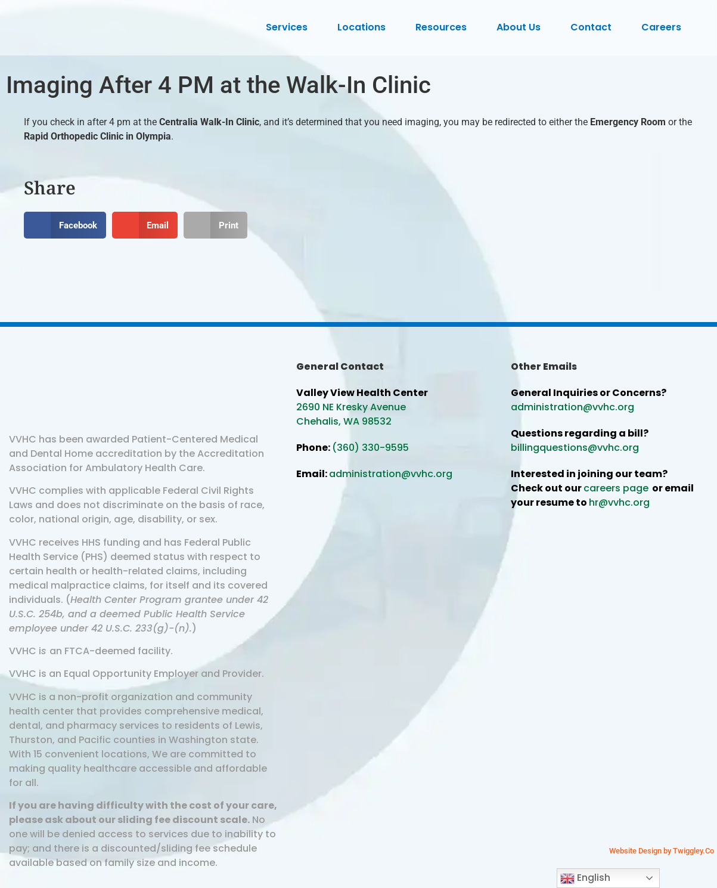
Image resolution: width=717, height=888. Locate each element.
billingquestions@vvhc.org (575, 447)
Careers (664, 27)
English (585, 878)
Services (290, 27)
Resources (444, 27)
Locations (364, 27)
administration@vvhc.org (390, 474)
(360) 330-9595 (370, 447)
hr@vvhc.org (619, 502)
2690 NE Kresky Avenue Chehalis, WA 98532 (351, 414)
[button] (65, 225)
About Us (521, 27)
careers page (615, 488)
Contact (593, 27)
